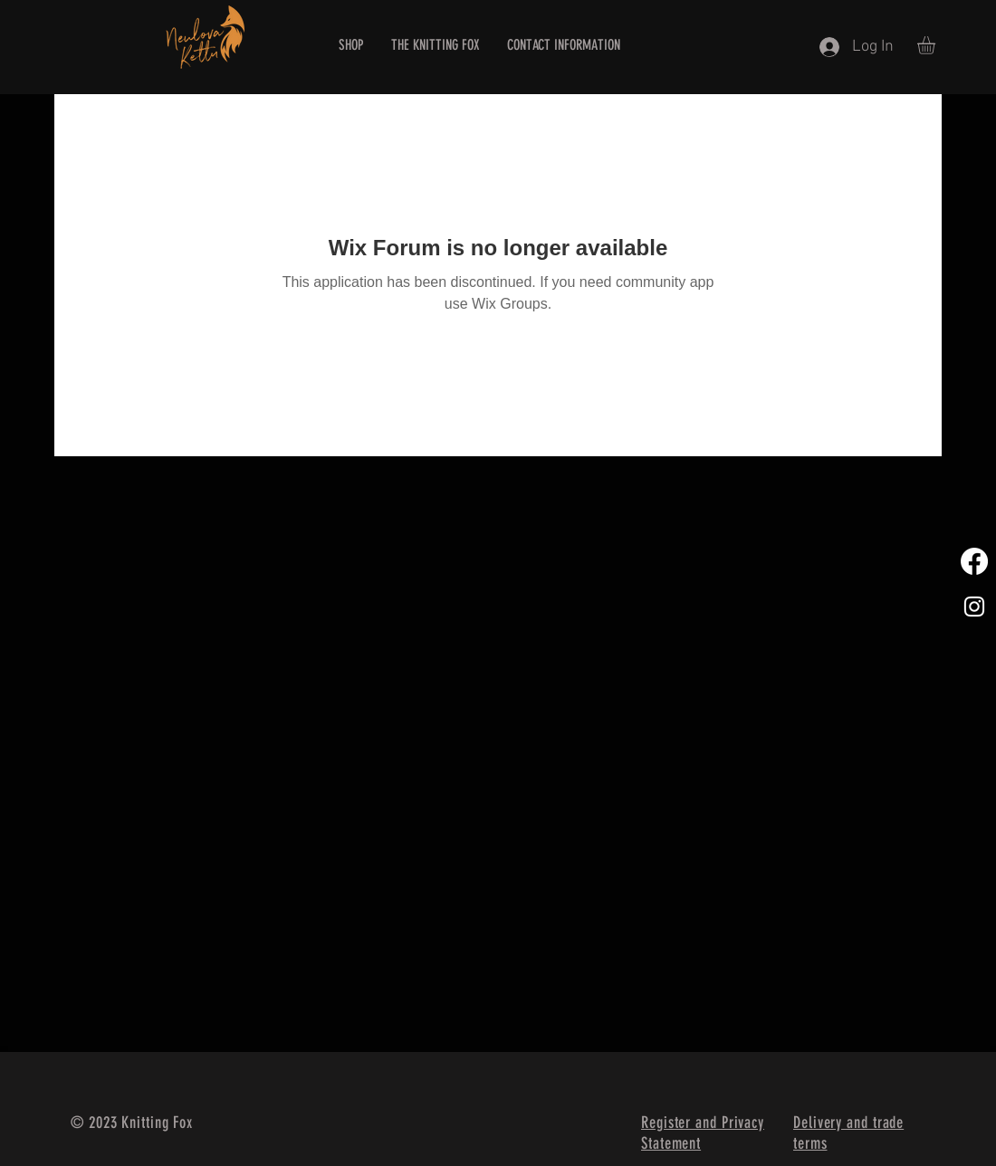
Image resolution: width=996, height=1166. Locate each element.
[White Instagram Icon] (974, 606)
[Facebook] (974, 561)
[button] (936, 45)
